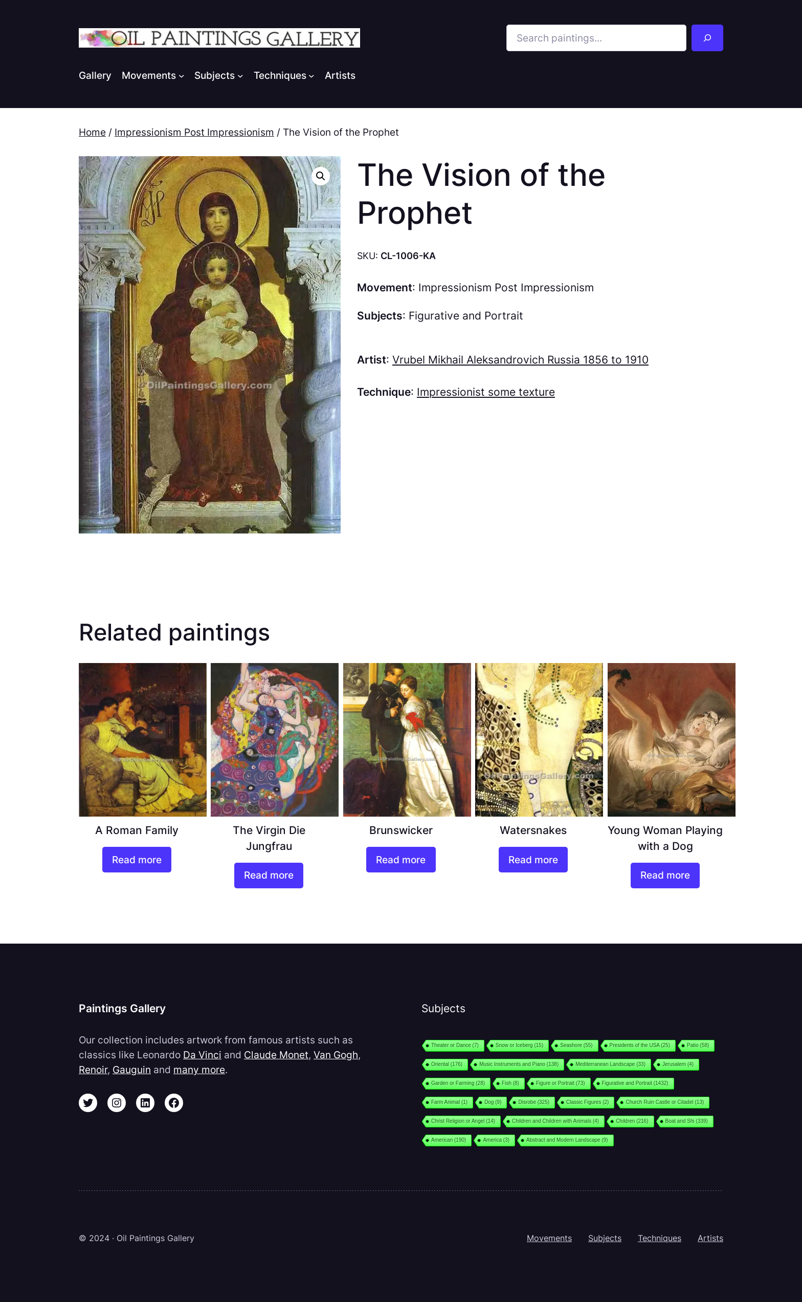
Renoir (93, 1069)
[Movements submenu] (182, 75)
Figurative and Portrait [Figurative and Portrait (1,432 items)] (635, 1083)
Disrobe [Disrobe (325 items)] (533, 1102)
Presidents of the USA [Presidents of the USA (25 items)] (640, 1045)
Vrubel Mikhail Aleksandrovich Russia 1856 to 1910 (520, 359)
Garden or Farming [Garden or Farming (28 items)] (458, 1083)
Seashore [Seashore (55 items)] (576, 1045)
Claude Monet (276, 1055)
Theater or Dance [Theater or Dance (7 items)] (455, 1045)
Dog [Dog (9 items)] (492, 1102)
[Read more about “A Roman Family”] (136, 859)
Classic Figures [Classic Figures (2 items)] (587, 1102)
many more (199, 1069)
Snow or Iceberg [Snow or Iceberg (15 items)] (519, 1045)
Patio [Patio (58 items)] (698, 1045)
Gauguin (132, 1069)
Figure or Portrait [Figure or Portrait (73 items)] (560, 1083)
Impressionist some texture (486, 392)
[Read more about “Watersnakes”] (533, 859)
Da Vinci (202, 1055)
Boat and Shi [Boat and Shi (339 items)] (686, 1121)
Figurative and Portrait (466, 315)
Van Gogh (336, 1055)
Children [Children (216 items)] (632, 1121)
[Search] (707, 38)
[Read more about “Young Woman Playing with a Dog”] (665, 875)
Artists (710, 1238)
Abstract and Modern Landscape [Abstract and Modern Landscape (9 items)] (567, 1140)
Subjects (604, 1238)
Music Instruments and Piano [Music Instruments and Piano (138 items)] (519, 1064)
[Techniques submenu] (311, 75)
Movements (549, 1238)
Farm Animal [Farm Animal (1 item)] (449, 1102)
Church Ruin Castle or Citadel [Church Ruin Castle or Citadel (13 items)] (665, 1102)
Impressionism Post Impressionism (194, 132)
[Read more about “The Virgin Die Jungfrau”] (268, 875)
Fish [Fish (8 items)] (510, 1083)
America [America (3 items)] (496, 1140)
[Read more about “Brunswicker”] (400, 859)
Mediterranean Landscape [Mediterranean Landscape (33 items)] (610, 1064)
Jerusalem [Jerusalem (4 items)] (678, 1064)
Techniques (659, 1238)
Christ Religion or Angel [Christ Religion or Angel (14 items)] (463, 1121)
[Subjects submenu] (240, 75)
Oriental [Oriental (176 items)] (446, 1064)
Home (92, 132)
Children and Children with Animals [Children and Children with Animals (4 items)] (555, 1121)
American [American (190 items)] (448, 1140)
